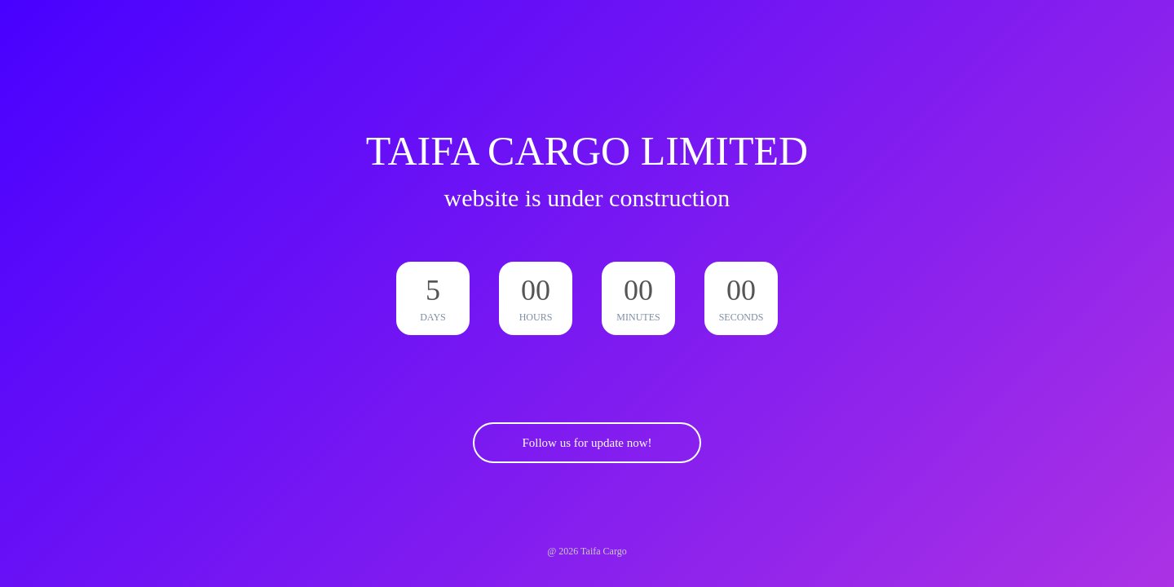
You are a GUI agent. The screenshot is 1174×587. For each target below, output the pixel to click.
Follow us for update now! (586, 442)
